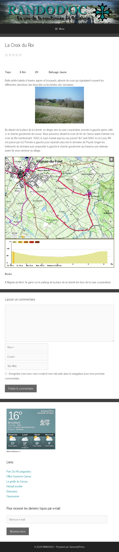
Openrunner (13, 496)
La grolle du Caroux (17, 481)
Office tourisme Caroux (19, 476)
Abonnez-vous (17, 531)
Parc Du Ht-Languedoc (19, 471)
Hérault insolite (14, 486)
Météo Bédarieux (13, 451)
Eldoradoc (12, 491)
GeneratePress (77, 547)
